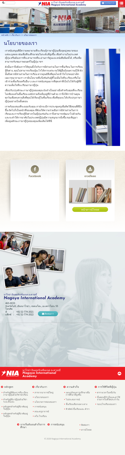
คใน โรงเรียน (41, 416)
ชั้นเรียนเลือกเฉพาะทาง (76, 404)
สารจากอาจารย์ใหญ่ (44, 392)
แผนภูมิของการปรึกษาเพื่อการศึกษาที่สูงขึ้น (78, 393)
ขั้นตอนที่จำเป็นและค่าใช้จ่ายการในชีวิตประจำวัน (108, 398)
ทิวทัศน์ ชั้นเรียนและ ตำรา (78, 408)
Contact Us (108, 2)
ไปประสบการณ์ (73, 399)
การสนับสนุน (40, 406)
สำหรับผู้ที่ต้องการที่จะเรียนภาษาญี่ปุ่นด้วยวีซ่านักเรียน (15, 393)
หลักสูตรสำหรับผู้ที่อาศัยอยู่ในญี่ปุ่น (15, 407)
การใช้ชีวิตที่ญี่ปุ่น (105, 386)
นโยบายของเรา (42, 397)
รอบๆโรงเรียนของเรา (106, 404)
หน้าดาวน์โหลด (90, 209)
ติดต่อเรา (48, 313)
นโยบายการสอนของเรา (45, 401)
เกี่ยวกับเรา (39, 386)
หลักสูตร (7, 386)
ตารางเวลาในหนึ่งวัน (106, 392)
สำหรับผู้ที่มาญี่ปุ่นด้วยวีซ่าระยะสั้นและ (15, 400)
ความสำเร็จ (71, 386)
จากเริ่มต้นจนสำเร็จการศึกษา (31, 426)
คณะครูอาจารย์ (42, 411)
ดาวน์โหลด (90, 171)
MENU (121, 4)
